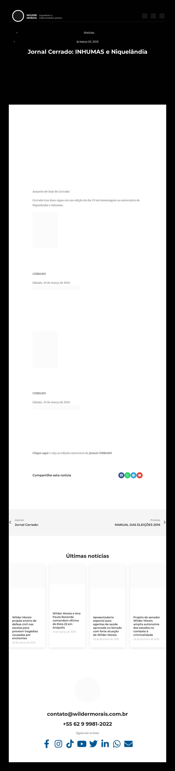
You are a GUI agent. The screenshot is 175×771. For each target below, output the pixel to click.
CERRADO (39, 274)
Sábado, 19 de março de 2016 (51, 283)
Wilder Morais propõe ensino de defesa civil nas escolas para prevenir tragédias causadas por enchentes (25, 628)
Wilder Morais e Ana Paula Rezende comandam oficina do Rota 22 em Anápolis (67, 620)
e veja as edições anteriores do (72, 453)
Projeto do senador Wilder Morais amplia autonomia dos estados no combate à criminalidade (146, 626)
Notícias (89, 32)
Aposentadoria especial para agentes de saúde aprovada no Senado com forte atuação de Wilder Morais (107, 626)
